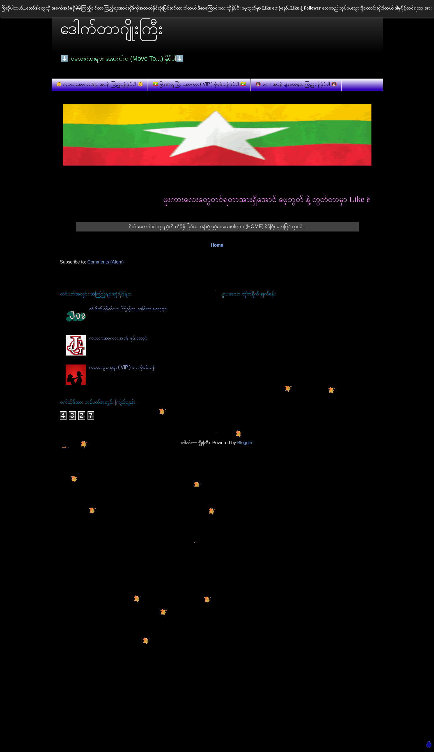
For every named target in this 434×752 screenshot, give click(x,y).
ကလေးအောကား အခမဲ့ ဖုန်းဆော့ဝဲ (118, 338)
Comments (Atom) (105, 262)
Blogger (244, 442)
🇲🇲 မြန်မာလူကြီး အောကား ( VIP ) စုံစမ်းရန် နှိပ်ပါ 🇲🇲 (199, 84)
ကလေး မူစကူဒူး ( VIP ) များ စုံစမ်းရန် (122, 367)
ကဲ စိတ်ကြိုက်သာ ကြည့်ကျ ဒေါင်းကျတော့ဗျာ (128, 308)
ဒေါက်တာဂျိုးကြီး (111, 28)
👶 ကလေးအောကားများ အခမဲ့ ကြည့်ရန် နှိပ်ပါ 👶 (99, 84)
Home (217, 245)
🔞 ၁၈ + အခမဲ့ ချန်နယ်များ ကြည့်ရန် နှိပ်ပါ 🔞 (296, 84)
